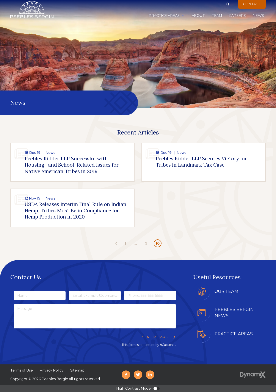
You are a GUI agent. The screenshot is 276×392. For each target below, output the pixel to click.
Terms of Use (21, 370)
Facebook (126, 374)
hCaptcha (167, 345)
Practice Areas (234, 333)
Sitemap (77, 370)
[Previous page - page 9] (116, 243)
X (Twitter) (138, 374)
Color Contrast (156, 388)
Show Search (227, 4)
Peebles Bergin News (234, 313)
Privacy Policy (51, 370)
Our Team (226, 291)
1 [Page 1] (125, 243)
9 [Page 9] (146, 243)
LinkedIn (150, 374)
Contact (251, 4)
